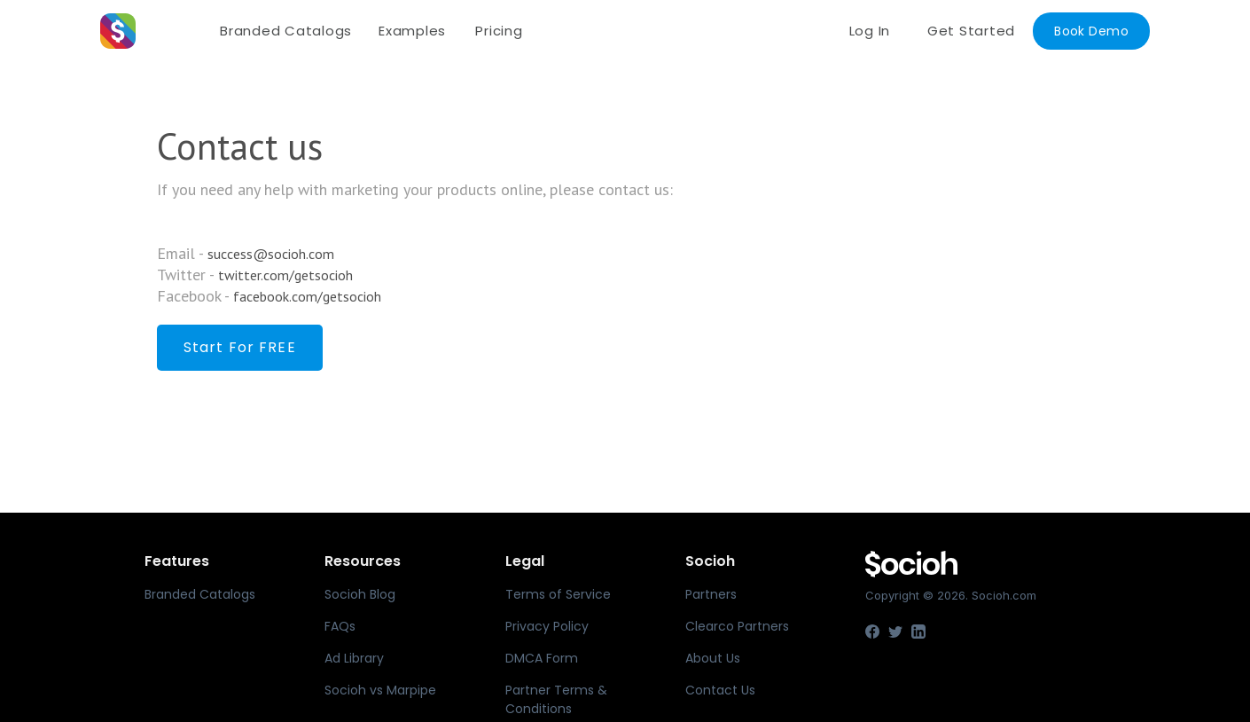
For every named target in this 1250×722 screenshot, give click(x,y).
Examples (412, 30)
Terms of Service (558, 594)
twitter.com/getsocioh (285, 275)
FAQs (339, 626)
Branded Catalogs (286, 30)
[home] (153, 31)
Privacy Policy (547, 626)
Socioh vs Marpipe (380, 690)
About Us (712, 658)
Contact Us (720, 690)
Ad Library (354, 658)
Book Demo (1091, 31)
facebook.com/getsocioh (307, 296)
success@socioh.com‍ (270, 254)
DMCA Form (541, 658)
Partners (711, 594)
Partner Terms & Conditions (556, 699)
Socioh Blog (359, 594)
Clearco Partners (737, 626)
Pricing (498, 30)
